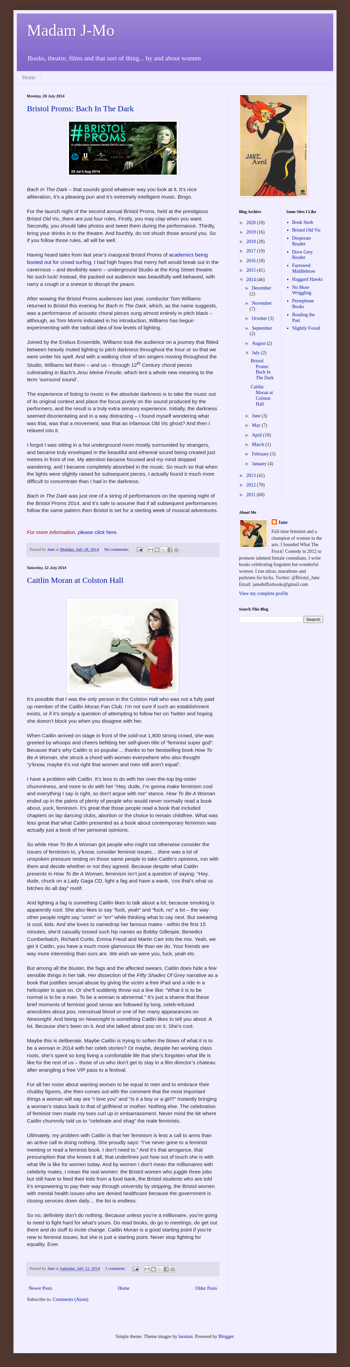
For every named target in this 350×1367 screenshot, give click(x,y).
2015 (251, 270)
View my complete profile (263, 593)
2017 (251, 251)
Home (28, 77)
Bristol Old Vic (306, 230)
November (262, 303)
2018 (251, 241)
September (262, 328)
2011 (251, 494)
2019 (251, 232)
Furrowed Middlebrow (303, 268)
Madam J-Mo (70, 30)
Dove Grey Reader (302, 254)
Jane (283, 522)
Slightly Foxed (306, 328)
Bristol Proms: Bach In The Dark (80, 108)
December (261, 288)
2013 (251, 475)
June (256, 415)
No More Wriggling (301, 290)
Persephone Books (303, 303)
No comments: (117, 549)
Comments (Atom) (70, 1299)
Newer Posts (40, 1288)
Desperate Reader (301, 241)
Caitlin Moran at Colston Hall (75, 580)
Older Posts (206, 1288)
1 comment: (116, 1268)
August (259, 343)
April (257, 435)
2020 (251, 222)
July (256, 352)
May (256, 425)
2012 (251, 484)
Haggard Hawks (307, 279)
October (260, 318)
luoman (185, 1336)
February (261, 453)
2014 (251, 279)
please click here (97, 532)
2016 (251, 260)
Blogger (225, 1336)
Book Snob (302, 222)
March (258, 444)
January (260, 463)
